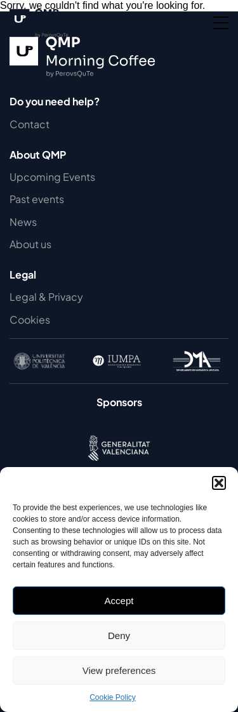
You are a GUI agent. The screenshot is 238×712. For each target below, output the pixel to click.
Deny (119, 635)
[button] (219, 483)
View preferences (119, 670)
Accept (119, 600)
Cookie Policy (112, 697)
